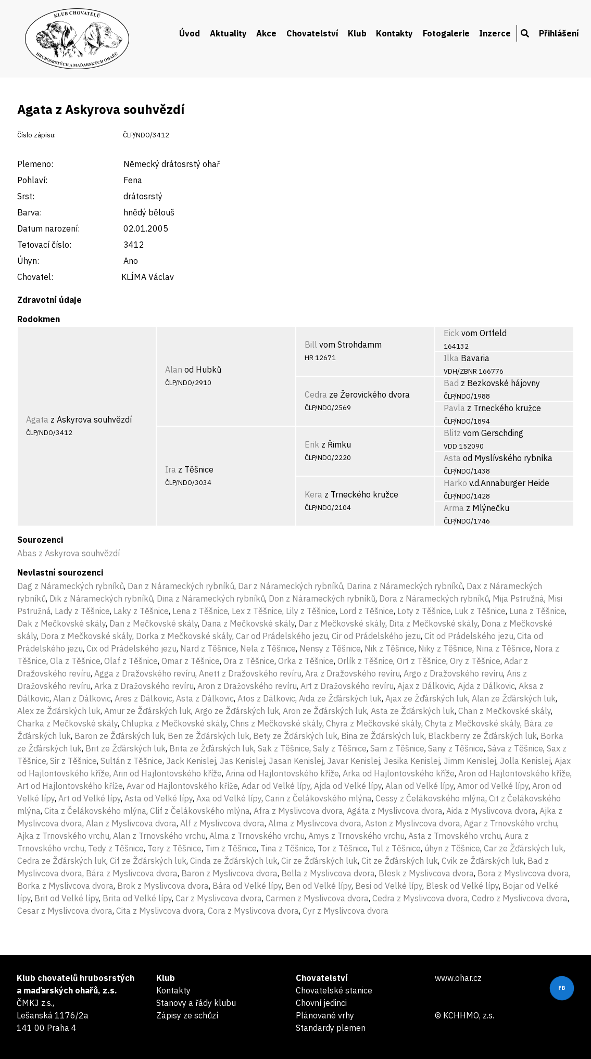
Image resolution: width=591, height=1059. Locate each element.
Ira (170, 469)
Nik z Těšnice (389, 648)
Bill (311, 344)
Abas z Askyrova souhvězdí (68, 553)
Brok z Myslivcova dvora (163, 886)
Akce (266, 33)
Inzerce (495, 33)
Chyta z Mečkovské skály (472, 723)
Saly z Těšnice (340, 748)
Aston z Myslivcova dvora (412, 823)
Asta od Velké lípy (158, 798)
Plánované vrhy (325, 1015)
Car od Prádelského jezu (282, 636)
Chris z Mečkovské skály (276, 723)
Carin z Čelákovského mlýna (318, 798)
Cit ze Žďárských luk (399, 861)
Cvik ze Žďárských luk (483, 861)
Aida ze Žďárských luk (340, 698)
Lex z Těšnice (257, 611)
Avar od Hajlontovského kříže (182, 786)
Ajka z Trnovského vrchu (63, 836)
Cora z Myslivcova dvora (253, 910)
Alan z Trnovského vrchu (159, 836)
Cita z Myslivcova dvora (160, 910)
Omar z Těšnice (190, 661)
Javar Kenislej (353, 761)
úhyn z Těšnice (452, 848)
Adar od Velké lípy (276, 786)
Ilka (451, 358)
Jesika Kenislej (412, 761)
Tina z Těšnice (287, 848)
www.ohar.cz (458, 978)
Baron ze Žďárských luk (119, 736)
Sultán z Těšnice (131, 761)
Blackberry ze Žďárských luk (482, 736)
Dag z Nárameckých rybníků (70, 586)
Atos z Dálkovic (266, 698)
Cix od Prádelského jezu (131, 648)
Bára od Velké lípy (247, 886)
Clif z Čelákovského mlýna (200, 811)
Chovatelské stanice (334, 990)
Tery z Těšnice (174, 848)
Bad (451, 383)
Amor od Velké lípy (493, 786)
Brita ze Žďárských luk (211, 748)
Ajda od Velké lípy (348, 786)
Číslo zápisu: (36, 135)
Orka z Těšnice (306, 661)
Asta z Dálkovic (205, 698)
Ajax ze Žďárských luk (426, 698)
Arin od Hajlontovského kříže (167, 773)
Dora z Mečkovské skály (86, 636)
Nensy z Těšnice (330, 648)
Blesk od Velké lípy (462, 886)
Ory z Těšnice (475, 661)
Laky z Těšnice (141, 611)
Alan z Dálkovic (82, 698)
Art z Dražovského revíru (347, 686)
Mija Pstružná (518, 598)
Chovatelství (312, 33)
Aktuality (228, 33)
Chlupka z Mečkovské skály (174, 723)
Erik (312, 444)
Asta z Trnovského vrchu (454, 836)
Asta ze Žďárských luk (413, 711)
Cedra (316, 394)
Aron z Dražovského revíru (247, 686)
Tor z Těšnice (343, 848)
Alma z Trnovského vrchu (257, 836)
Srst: (25, 196)
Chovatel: (35, 277)
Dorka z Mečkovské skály (184, 636)
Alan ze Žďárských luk (514, 698)
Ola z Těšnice (75, 661)
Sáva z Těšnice (515, 748)
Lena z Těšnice (200, 611)
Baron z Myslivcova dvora (229, 873)
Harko (455, 483)
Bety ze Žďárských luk (295, 736)
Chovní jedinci (321, 1003)
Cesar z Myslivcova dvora (64, 910)
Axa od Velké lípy (228, 798)
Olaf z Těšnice (131, 661)
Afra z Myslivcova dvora (298, 811)
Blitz (452, 433)
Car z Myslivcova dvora (218, 898)
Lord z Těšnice (366, 611)
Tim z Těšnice (231, 848)
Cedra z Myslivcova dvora (420, 898)
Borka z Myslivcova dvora (65, 886)
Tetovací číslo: (44, 244)
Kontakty (394, 33)
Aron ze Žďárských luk (325, 711)
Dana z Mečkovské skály (248, 623)
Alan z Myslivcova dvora (131, 823)
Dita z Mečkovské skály (433, 623)
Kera (313, 494)
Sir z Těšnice (73, 761)
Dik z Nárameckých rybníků (101, 598)
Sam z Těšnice (397, 748)
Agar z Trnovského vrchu (510, 823)
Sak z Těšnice (283, 748)
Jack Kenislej (191, 761)
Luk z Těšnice (480, 611)
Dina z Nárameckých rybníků (211, 598)
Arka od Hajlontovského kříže (399, 773)
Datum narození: (48, 228)
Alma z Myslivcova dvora (314, 823)
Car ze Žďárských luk (523, 848)
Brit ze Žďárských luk (125, 748)
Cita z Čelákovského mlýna (95, 811)
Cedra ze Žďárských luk (61, 861)
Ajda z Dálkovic (486, 686)
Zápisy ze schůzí (187, 1015)
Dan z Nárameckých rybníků (181, 586)
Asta (452, 458)
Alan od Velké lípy (419, 786)
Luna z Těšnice (537, 611)
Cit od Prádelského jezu (468, 636)
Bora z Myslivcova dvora (523, 873)
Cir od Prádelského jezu (376, 636)
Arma (454, 508)
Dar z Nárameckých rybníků (290, 586)
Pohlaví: (32, 180)
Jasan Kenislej (296, 761)
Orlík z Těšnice (365, 661)
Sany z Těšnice (456, 748)
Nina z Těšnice (503, 648)
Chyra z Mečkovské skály (373, 723)
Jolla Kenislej (525, 761)
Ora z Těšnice (248, 661)
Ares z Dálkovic (143, 698)
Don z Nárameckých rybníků (322, 598)
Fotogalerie (446, 33)
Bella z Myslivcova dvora (328, 873)
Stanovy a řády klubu (196, 1003)
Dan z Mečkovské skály (153, 623)
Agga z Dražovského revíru (144, 673)
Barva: (29, 212)
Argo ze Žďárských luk (237, 711)
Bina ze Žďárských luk (382, 736)
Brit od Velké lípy (66, 898)
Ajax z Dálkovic (425, 686)
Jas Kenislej (242, 761)
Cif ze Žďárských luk (148, 861)
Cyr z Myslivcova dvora (345, 910)
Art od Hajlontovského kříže (70, 786)
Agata (37, 419)
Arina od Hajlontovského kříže (282, 773)
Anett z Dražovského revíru (250, 673)
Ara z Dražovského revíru (352, 673)
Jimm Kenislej (470, 761)
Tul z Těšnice (396, 848)
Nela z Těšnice (268, 648)
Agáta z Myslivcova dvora (395, 811)
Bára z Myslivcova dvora (132, 873)
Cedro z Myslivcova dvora (520, 898)
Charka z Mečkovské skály (67, 723)
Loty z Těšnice (424, 611)
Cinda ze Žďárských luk (234, 861)
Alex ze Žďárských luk (58, 711)
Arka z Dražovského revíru (144, 686)
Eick (451, 333)
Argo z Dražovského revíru (453, 673)
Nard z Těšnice (208, 648)
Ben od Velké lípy (318, 886)
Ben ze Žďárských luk (208, 736)
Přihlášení (559, 33)
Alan (173, 369)
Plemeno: (35, 164)
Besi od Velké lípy (388, 886)
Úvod (189, 33)
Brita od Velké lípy (137, 898)
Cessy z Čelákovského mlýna (430, 798)
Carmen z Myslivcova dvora (317, 898)
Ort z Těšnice (421, 661)
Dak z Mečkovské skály (61, 623)
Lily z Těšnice (311, 611)
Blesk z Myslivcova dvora (426, 873)
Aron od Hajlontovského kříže (514, 773)
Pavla (454, 408)
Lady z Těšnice (82, 611)
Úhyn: (28, 261)
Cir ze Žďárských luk (319, 861)
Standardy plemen (331, 1028)
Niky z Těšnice (445, 648)
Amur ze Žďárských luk (147, 711)
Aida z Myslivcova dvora (491, 811)
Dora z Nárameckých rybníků (434, 598)
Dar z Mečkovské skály (341, 623)
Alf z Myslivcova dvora (222, 823)
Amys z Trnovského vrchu (356, 836)
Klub (357, 33)
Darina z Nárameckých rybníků (405, 586)
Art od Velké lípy (89, 798)
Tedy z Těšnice (116, 848)
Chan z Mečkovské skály (504, 711)
